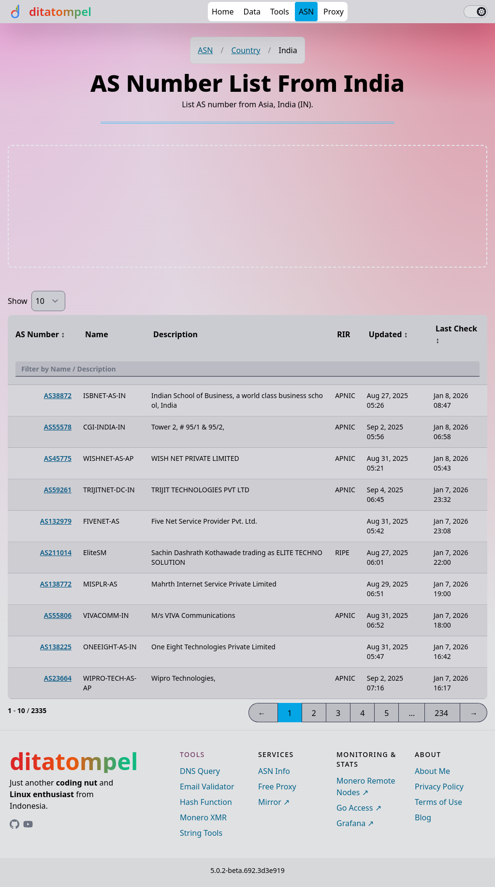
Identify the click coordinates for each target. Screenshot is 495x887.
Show (18, 301)
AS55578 (58, 426)
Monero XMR (203, 817)
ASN (306, 11)
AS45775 (58, 458)
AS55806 (58, 615)
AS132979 (56, 521)
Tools (279, 11)
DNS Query (200, 771)
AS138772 (56, 583)
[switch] (475, 11)
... (411, 713)
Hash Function (206, 802)
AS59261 (58, 489)
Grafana (350, 823)
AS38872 (58, 395)
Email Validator (207, 786)
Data (252, 11)
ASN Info (274, 771)
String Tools (201, 833)
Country (245, 50)
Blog (423, 817)
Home (223, 11)
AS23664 (58, 678)
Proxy (333, 11)
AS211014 (56, 552)
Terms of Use (438, 802)
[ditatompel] (49, 11)
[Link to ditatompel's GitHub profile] (14, 824)
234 (441, 713)
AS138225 (56, 646)
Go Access (354, 807)
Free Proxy (277, 786)
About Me (432, 771)
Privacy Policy (439, 786)
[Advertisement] (247, 206)
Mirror (269, 802)
